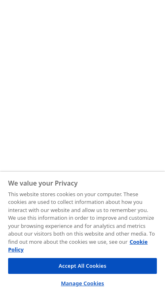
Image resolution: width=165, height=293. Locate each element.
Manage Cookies (82, 283)
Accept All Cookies (82, 265)
